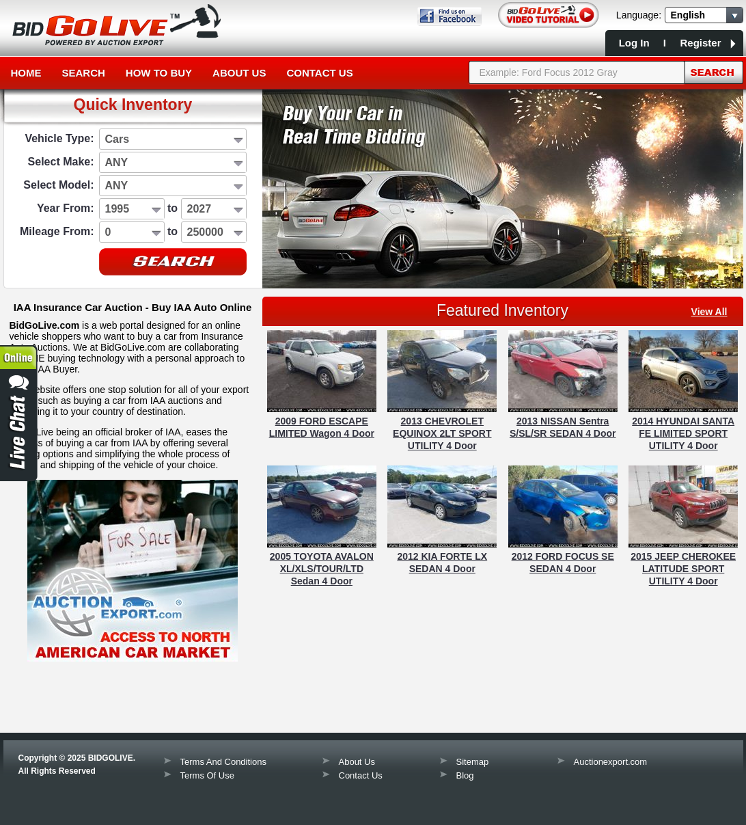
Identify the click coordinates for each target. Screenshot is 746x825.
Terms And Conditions (223, 762)
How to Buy (159, 73)
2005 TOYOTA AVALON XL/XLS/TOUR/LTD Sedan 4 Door (322, 568)
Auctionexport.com (611, 762)
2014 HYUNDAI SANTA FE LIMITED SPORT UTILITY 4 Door (683, 433)
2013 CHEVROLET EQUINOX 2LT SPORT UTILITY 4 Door (442, 433)
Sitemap (472, 762)
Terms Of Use (207, 775)
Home (26, 73)
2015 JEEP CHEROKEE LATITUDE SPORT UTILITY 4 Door (683, 568)
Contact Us (319, 73)
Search (83, 73)
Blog (465, 775)
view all (709, 311)
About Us (239, 73)
